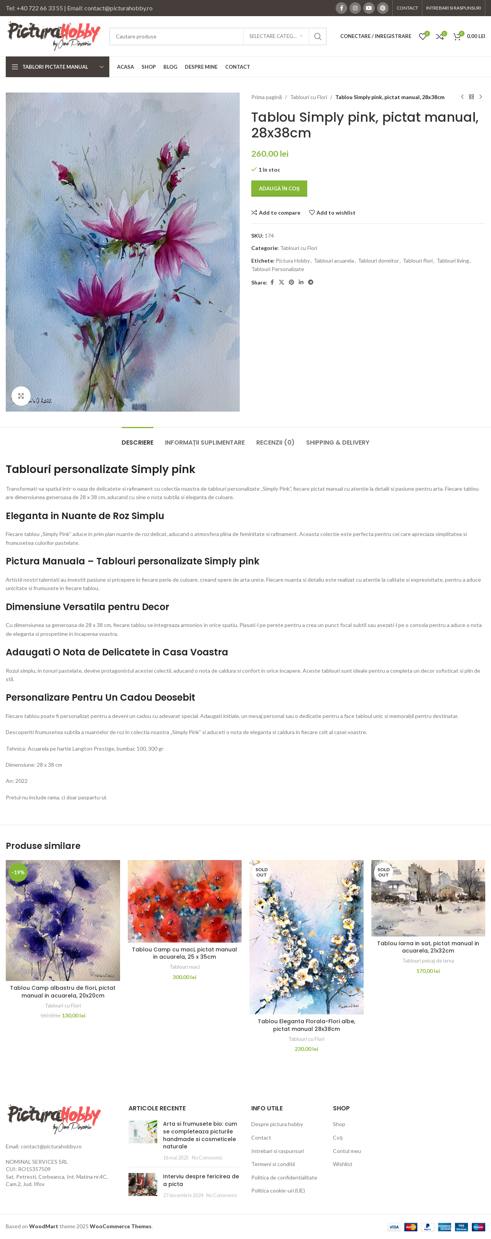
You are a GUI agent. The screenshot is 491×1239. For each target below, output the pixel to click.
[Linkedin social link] (301, 282)
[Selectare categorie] (276, 36)
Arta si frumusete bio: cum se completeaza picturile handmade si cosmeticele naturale (200, 1135)
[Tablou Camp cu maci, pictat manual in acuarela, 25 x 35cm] (185, 901)
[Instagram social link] (355, 8)
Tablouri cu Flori (308, 97)
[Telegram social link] (311, 282)
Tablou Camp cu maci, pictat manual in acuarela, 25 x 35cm (184, 953)
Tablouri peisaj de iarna (428, 961)
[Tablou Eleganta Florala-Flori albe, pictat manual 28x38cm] (306, 937)
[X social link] (282, 282)
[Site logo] (54, 35)
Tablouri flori (418, 260)
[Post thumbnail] (143, 1140)
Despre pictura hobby (277, 1124)
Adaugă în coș (279, 188)
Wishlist (343, 1164)
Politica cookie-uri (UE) (278, 1190)
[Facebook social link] (341, 8)
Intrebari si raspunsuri (277, 1151)
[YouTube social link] (369, 8)
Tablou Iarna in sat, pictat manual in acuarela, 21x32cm (428, 947)
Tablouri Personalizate (277, 269)
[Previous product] (462, 97)
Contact (261, 1137)
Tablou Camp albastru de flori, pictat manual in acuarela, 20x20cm (62, 991)
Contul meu (347, 1151)
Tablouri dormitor (378, 260)
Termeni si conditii (273, 1164)
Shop (339, 1124)
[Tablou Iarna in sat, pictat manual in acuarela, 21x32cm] (428, 898)
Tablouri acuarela (334, 260)
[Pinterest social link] (383, 8)
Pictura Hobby (293, 260)
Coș (338, 1137)
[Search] (218, 36)
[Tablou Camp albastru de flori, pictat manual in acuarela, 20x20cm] (63, 920)
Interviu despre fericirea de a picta (201, 1180)
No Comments (207, 1158)
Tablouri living (453, 260)
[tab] (137, 438)
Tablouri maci (185, 967)
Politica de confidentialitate (284, 1177)
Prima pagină (266, 97)
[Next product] (480, 97)
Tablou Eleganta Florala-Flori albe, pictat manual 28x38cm (306, 1025)
